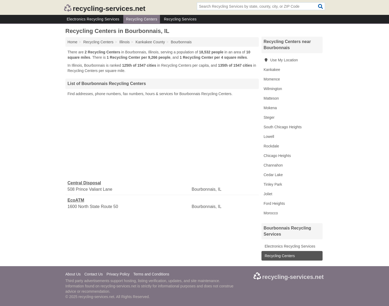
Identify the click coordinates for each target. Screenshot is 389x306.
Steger (269, 117)
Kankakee (272, 69)
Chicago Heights (277, 156)
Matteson (271, 98)
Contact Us (93, 274)
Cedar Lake (273, 175)
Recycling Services (180, 19)
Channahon (273, 165)
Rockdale (271, 146)
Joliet (268, 194)
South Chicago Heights (283, 127)
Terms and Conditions (151, 274)
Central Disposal (84, 183)
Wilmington (273, 89)
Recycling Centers (141, 19)
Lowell (269, 136)
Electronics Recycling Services (93, 19)
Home (72, 42)
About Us (73, 274)
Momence (272, 79)
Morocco (271, 213)
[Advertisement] (162, 138)
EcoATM (75, 200)
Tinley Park (273, 184)
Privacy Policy (118, 274)
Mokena (270, 108)
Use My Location (281, 60)
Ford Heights (274, 203)
